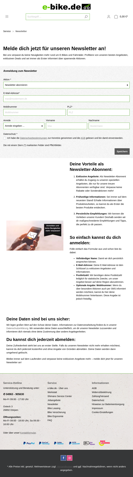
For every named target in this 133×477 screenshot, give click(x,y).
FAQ (50, 420)
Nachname (94, 120)
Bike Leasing (54, 408)
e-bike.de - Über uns (58, 388)
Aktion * (7, 79)
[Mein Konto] (108, 17)
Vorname (50, 120)
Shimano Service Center (60, 396)
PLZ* (69, 106)
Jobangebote (54, 400)
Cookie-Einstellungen (102, 412)
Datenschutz (98, 400)
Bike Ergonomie (55, 416)
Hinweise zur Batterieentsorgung (108, 404)
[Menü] (7, 16)
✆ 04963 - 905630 (13, 394)
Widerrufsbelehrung (101, 392)
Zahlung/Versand (100, 396)
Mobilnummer (10, 106)
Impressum (97, 408)
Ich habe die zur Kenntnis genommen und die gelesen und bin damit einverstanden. (65, 138)
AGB (94, 388)
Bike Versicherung (57, 412)
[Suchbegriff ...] (54, 16)
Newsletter (53, 404)
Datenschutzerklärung (17, 328)
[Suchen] (86, 16)
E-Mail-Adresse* (11, 93)
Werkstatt (52, 392)
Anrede (7, 120)
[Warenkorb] (121, 17)
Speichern (122, 151)
